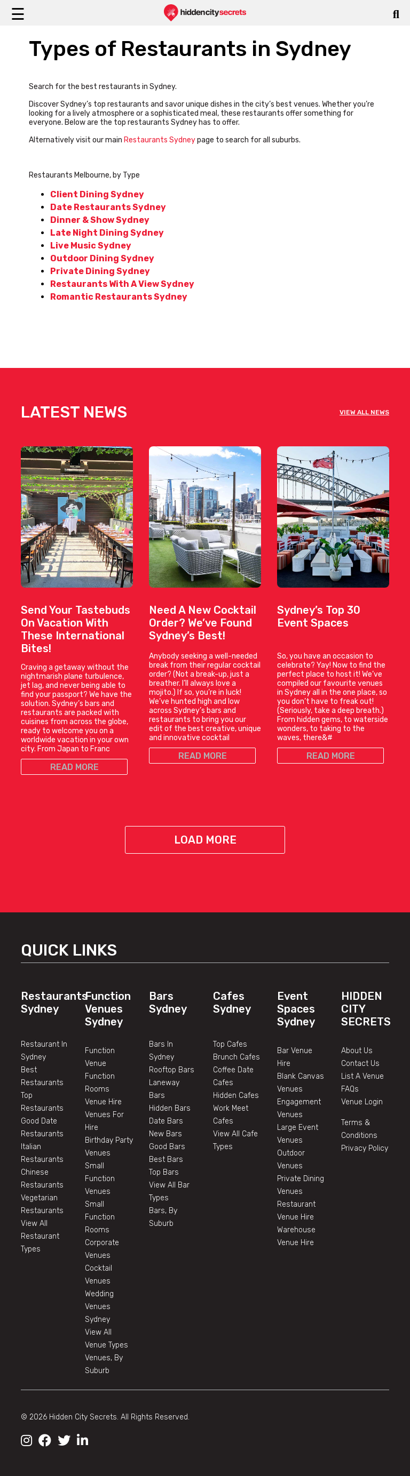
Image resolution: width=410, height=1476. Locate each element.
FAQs (350, 1089)
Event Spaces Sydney (296, 1009)
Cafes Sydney (232, 1002)
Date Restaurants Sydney (108, 207)
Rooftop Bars (171, 1069)
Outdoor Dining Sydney (102, 258)
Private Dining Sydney (100, 271)
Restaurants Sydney (160, 140)
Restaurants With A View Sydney (122, 284)
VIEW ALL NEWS (364, 412)
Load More (205, 839)
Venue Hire (103, 1101)
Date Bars (166, 1121)
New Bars (165, 1133)
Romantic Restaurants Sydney (118, 297)
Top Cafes (230, 1044)
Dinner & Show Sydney (99, 220)
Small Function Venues (100, 1178)
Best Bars (166, 1159)
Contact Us (360, 1063)
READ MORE (74, 767)
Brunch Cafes (236, 1057)
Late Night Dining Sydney (107, 233)
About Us (357, 1050)
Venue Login (362, 1101)
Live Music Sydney (90, 245)
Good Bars (167, 1146)
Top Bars (164, 1172)
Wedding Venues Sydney (99, 1306)
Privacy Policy (364, 1148)
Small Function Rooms (100, 1217)
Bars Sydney (168, 1002)
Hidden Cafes (236, 1095)
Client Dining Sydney (97, 194)
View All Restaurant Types (40, 1236)
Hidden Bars (170, 1108)
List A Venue (362, 1076)
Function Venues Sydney (108, 1009)
